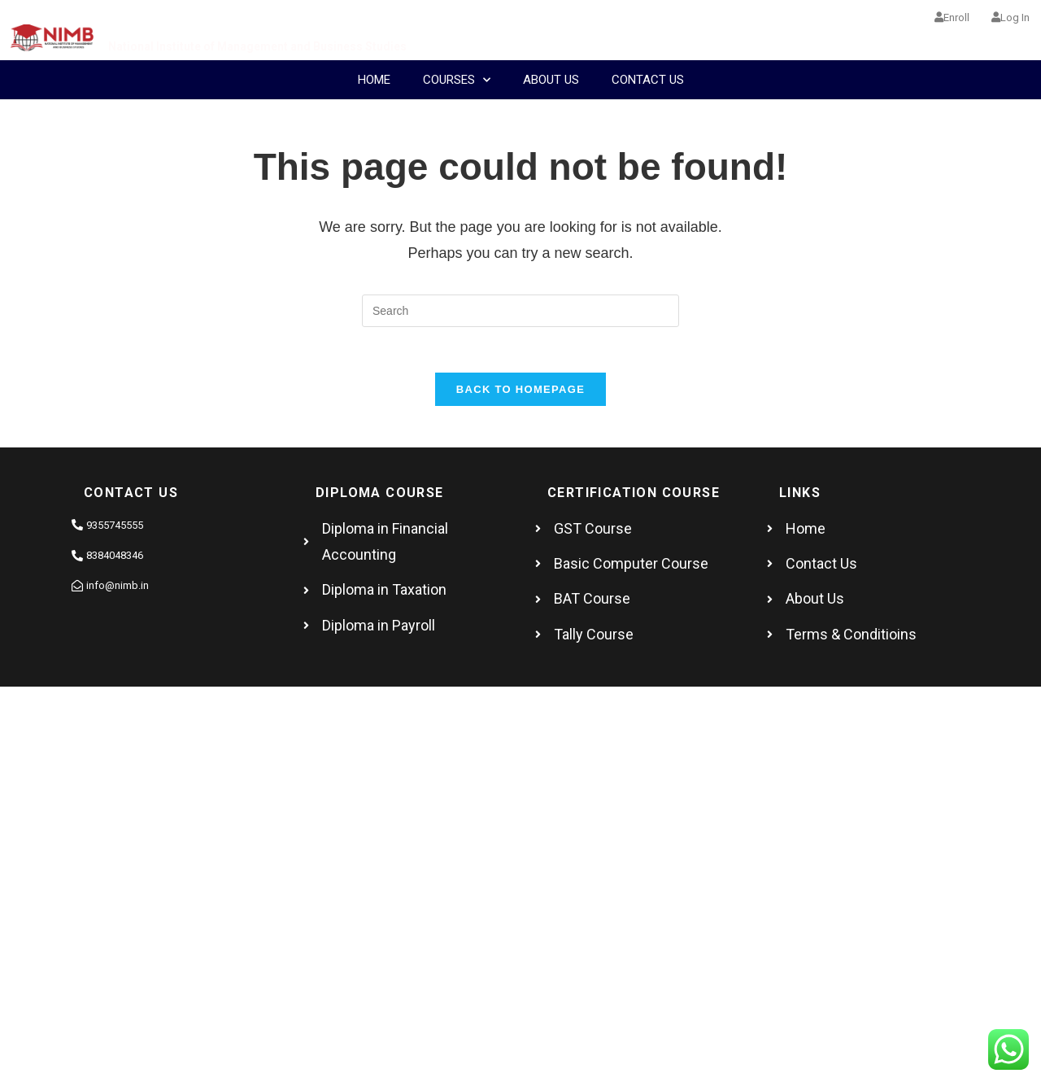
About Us (551, 79)
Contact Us (648, 79)
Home (374, 79)
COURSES (456, 80)
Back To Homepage (520, 393)
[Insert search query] (520, 310)
